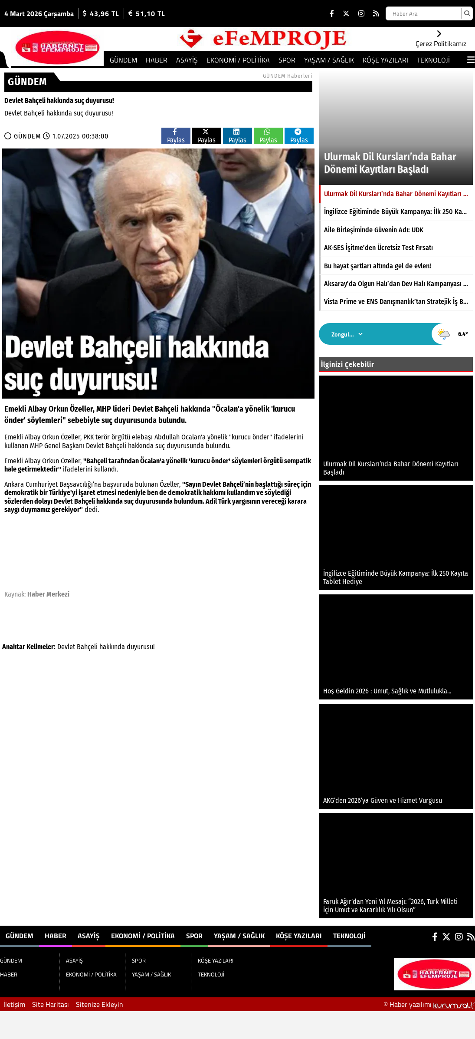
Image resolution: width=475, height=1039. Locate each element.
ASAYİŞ (187, 60)
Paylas (176, 136)
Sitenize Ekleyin (99, 1004)
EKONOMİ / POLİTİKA (238, 60)
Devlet (66, 647)
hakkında (112, 647)
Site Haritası (50, 1004)
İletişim (14, 1004)
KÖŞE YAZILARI (385, 60)
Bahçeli (87, 647)
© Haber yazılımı (429, 1004)
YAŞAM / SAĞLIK (329, 60)
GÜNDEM (123, 60)
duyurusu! (141, 647)
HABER (156, 60)
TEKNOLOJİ (433, 60)
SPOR (286, 60)
